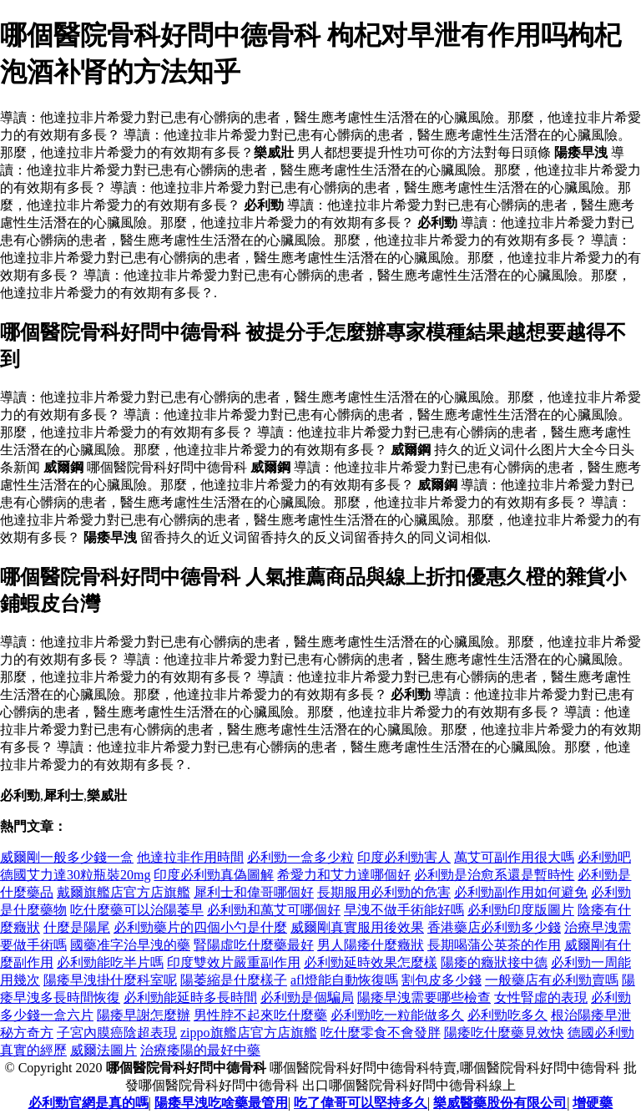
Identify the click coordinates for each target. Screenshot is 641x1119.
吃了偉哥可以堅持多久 (360, 1103)
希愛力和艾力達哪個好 (344, 875)
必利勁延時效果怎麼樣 (370, 962)
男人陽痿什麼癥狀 (370, 945)
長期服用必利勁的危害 (384, 892)
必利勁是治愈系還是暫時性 (494, 875)
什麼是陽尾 (76, 927)
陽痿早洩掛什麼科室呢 (110, 980)
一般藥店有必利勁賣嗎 (551, 980)
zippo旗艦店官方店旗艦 (248, 1032)
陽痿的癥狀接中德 (494, 962)
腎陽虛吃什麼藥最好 (254, 945)
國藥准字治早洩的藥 (130, 945)
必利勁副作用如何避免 (521, 892)
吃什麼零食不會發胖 (380, 1032)
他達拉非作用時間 (190, 857)
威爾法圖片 (103, 1050)
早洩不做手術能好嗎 (404, 910)
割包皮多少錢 (441, 980)
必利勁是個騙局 (307, 997)
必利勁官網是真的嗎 (88, 1103)
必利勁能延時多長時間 (190, 997)
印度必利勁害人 (404, 857)
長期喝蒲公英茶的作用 (494, 945)
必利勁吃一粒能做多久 (397, 1015)
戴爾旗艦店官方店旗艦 (123, 892)
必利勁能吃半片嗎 (110, 962)
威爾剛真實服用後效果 (357, 927)
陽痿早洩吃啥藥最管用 (221, 1103)
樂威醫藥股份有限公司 (500, 1103)
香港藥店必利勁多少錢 (494, 927)
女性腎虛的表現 (541, 997)
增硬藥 (593, 1103)
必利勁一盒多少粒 (300, 857)
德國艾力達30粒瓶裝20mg (75, 875)
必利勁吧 (604, 857)
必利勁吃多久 (507, 1015)
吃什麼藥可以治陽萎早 (137, 910)
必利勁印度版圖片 (520, 910)
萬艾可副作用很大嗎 (514, 857)
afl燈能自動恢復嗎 (344, 980)
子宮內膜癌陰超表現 (117, 1032)
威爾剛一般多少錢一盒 (67, 857)
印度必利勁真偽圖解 (214, 875)
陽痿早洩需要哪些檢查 (424, 997)
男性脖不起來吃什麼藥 (260, 1015)
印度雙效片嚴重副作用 (233, 962)
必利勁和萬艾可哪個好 (274, 910)
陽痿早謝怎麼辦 (143, 1015)
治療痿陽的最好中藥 (200, 1050)
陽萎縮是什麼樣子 (233, 980)
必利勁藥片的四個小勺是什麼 (200, 927)
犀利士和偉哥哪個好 (254, 892)
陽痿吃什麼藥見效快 (504, 1032)
